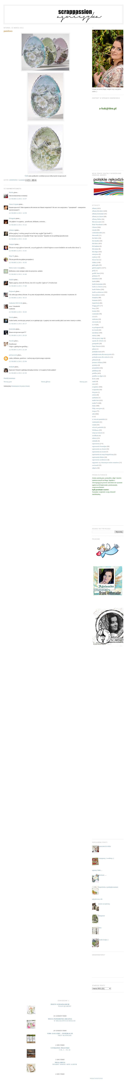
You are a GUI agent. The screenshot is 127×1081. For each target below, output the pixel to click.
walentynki (95, 422)
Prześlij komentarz (9, 378)
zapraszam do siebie (104, 846)
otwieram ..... (102, 875)
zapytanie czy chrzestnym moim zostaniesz (105, 462)
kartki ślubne (96, 289)
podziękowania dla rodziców (101, 357)
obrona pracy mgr (97, 338)
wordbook (95, 435)
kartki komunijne (97, 284)
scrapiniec (95, 387)
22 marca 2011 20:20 (18, 335)
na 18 (94, 325)
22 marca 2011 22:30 (18, 373)
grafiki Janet (96, 273)
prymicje (95, 365)
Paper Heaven (96, 346)
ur (92, 416)
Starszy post (83, 382)
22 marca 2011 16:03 (18, 262)
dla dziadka (95, 241)
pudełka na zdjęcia (98, 376)
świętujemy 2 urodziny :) (106, 858)
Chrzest (94, 227)
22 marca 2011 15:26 (18, 239)
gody (93, 270)
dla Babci (95, 238)
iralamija (60, 1062)
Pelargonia (12, 218)
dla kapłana (95, 246)
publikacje (95, 371)
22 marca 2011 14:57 (18, 199)
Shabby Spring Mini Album (64, 1064)
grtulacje (95, 276)
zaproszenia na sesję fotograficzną (102, 454)
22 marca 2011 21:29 (18, 349)
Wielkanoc (95, 430)
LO (93, 316)
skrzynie (94, 392)
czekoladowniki (97, 232)
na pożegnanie (96, 327)
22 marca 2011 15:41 (18, 251)
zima (99, 928)
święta (94, 411)
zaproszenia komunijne (99, 446)
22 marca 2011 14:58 (18, 213)
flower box (95, 260)
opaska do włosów (98, 341)
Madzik (11, 279)
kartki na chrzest (97, 287)
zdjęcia (94, 468)
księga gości (96, 306)
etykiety (94, 257)
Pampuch (12, 244)
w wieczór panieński (98, 419)
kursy (94, 308)
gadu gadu (95, 265)
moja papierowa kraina (60, 1019)
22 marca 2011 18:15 (18, 298)
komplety (95, 297)
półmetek (95, 360)
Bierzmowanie (96, 222)
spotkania (95, 397)
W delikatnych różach (64, 1021)
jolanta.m (12, 230)
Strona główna (45, 382)
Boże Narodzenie (97, 224)
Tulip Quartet (64, 1006)
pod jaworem (13, 355)
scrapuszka (95, 389)
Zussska (11, 341)
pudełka (94, 373)
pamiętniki (95, 343)
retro (93, 384)
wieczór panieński (97, 427)
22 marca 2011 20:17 (18, 324)
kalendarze (95, 278)
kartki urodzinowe (97, 292)
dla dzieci (95, 243)
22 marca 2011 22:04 (18, 361)
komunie (95, 300)
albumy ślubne (96, 219)
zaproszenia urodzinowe (99, 460)
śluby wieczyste (97, 408)
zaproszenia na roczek (99, 452)
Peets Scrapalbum (60, 1004)
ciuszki (94, 230)
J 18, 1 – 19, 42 (65, 1050)
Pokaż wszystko (96, 1078)
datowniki (95, 235)
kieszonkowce (96, 295)
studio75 (95, 403)
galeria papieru (96, 268)
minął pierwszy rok (96, 899)
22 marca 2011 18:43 (18, 312)
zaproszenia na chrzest (99, 449)
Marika (11, 192)
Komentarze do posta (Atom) (21, 386)
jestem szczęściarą (104, 904)
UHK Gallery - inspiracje (60, 1033)
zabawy (94, 438)
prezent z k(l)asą (97, 362)
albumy (94, 208)
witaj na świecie (97, 433)
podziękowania (97, 351)
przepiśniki (95, 368)
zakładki (94, 441)
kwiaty (94, 311)
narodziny (95, 333)
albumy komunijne (98, 214)
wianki (94, 425)
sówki (94, 395)
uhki (93, 414)
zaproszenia (95, 444)
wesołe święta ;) (103, 940)
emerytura (95, 254)
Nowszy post (8, 382)
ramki (94, 381)
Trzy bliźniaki (64, 1035)
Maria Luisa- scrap (15, 268)
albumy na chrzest (97, 216)
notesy (94, 335)
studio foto (95, 400)
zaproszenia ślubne (98, 457)
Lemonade (95, 314)
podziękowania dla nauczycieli (101, 354)
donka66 (11, 367)
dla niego (95, 252)
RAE (93, 379)
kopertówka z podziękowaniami (108, 887)
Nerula (11, 317)
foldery (94, 262)
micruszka (95, 322)
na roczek (95, 330)
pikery (94, 349)
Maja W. (11, 256)
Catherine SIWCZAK (15, 303)
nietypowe (101, 916)
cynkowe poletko (60, 1048)
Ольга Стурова (14, 204)
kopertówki (95, 303)
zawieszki (95, 465)
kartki (94, 281)
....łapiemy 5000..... (96, 870)
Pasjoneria (12, 291)
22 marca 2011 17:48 (18, 286)
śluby (93, 406)
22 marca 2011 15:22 (18, 225)
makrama (95, 319)
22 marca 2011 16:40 (18, 274)
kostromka (12, 329)
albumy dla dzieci (97, 211)
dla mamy (95, 249)
